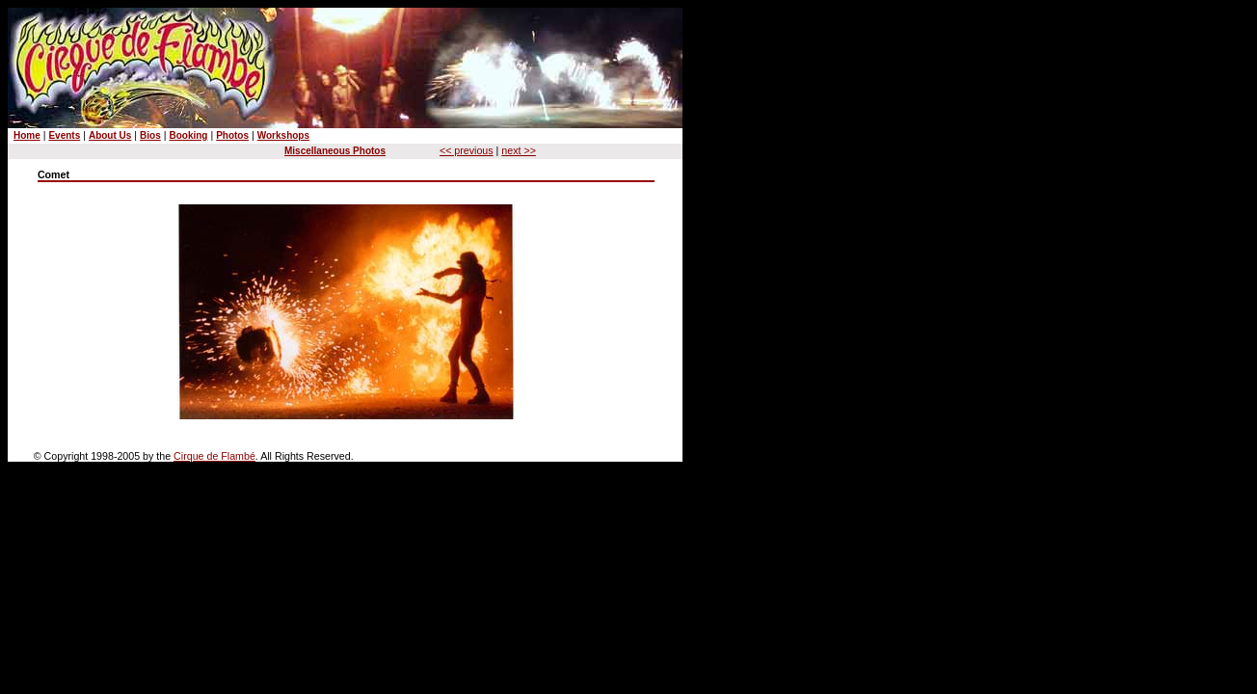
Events (64, 135)
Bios (150, 135)
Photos (232, 135)
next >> (518, 150)
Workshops (283, 135)
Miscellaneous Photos (335, 151)
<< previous (467, 150)
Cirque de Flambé (214, 456)
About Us (110, 135)
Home (26, 135)
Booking (188, 135)
